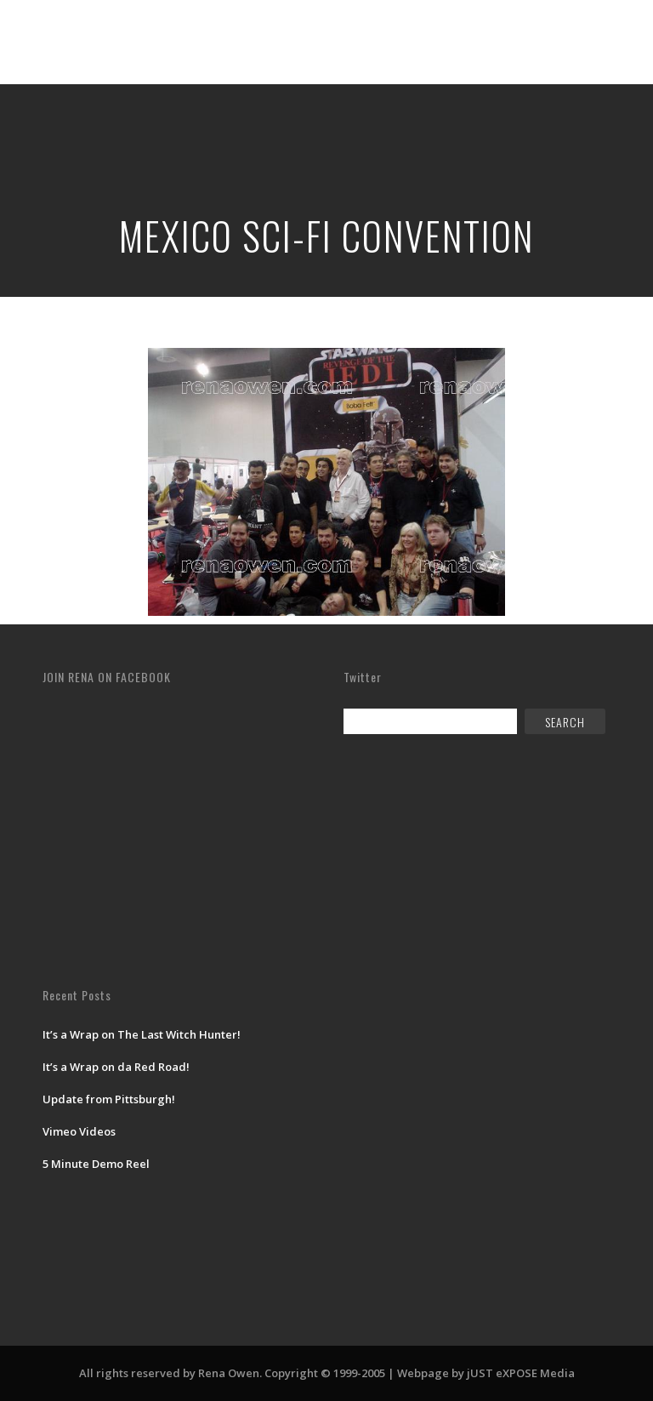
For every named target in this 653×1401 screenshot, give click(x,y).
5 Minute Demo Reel (96, 1163)
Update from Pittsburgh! (109, 1099)
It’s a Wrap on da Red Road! (116, 1066)
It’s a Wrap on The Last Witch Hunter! (142, 1034)
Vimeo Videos (79, 1131)
